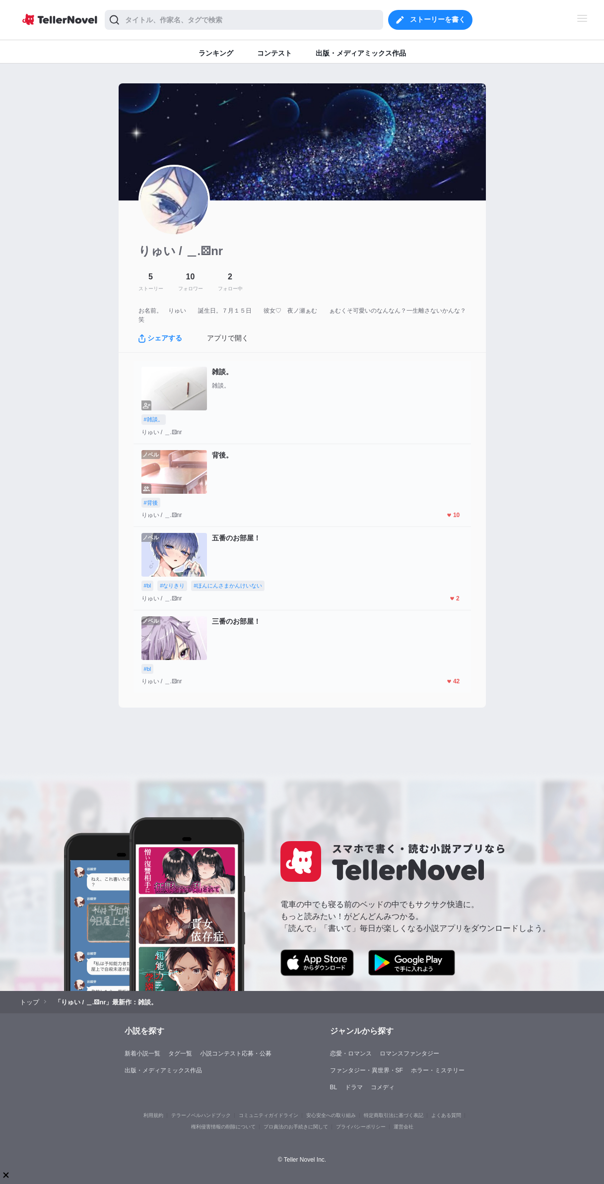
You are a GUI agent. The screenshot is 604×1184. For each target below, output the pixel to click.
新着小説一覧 (142, 1053)
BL (333, 1087)
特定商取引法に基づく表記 (393, 1115)
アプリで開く (228, 338)
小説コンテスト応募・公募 (235, 1053)
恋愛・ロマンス (351, 1053)
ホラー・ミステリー (438, 1070)
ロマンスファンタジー (409, 1053)
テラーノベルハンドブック (201, 1115)
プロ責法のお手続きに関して (296, 1126)
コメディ (383, 1087)
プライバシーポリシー (361, 1126)
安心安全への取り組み (331, 1115)
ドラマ (354, 1087)
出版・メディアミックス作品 (163, 1070)
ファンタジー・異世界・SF (366, 1070)
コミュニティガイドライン (268, 1115)
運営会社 (403, 1126)
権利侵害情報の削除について (223, 1126)
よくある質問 (446, 1115)
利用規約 (153, 1115)
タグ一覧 (180, 1053)
